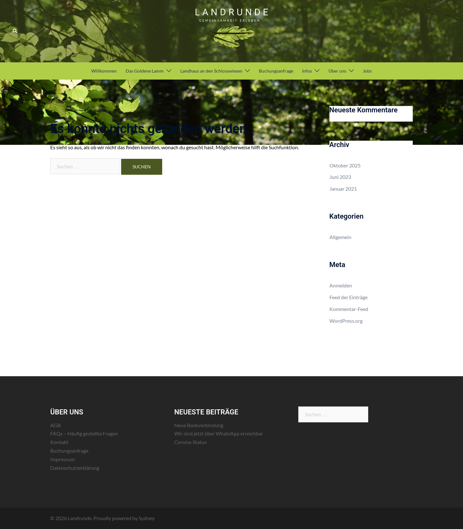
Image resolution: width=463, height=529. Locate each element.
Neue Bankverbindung (198, 425)
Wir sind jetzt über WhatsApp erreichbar (218, 433)
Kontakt (59, 442)
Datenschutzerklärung (74, 468)
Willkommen (104, 71)
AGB (55, 425)
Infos (307, 71)
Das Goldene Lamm (145, 71)
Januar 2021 (343, 189)
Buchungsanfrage (276, 71)
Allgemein (340, 237)
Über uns (337, 71)
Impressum (62, 459)
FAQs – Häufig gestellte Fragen (84, 433)
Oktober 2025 (345, 165)
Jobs (367, 71)
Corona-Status (190, 442)
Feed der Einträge (348, 297)
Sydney (147, 518)
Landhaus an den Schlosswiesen (211, 71)
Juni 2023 (340, 177)
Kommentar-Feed (348, 309)
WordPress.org (346, 321)
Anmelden (340, 285)
